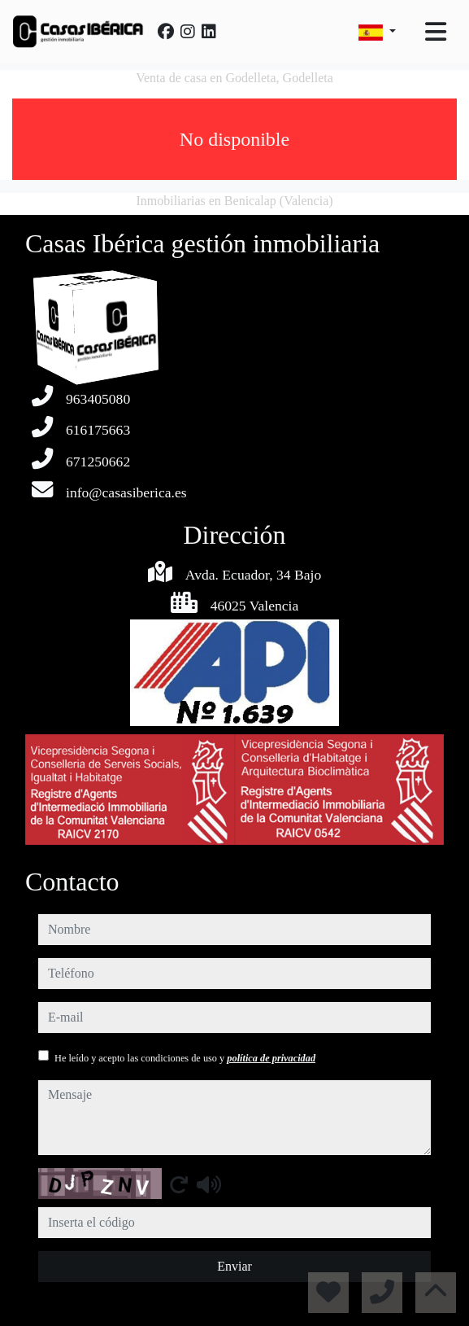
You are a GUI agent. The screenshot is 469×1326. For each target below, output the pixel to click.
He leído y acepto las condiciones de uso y (184, 1058)
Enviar (234, 1266)
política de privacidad (271, 1058)
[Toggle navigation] (435, 31)
